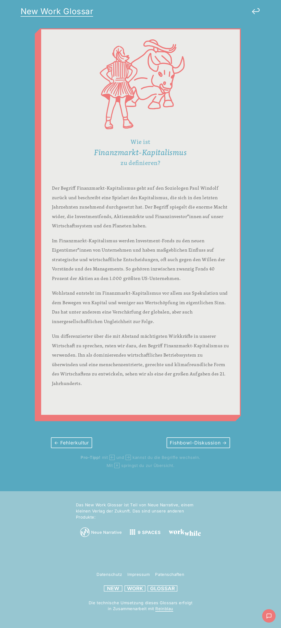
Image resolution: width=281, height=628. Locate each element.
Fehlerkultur (74, 443)
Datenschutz (109, 574)
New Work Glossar (57, 11)
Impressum (138, 574)
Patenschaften (169, 574)
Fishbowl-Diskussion (196, 443)
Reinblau (164, 608)
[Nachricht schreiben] (269, 616)
